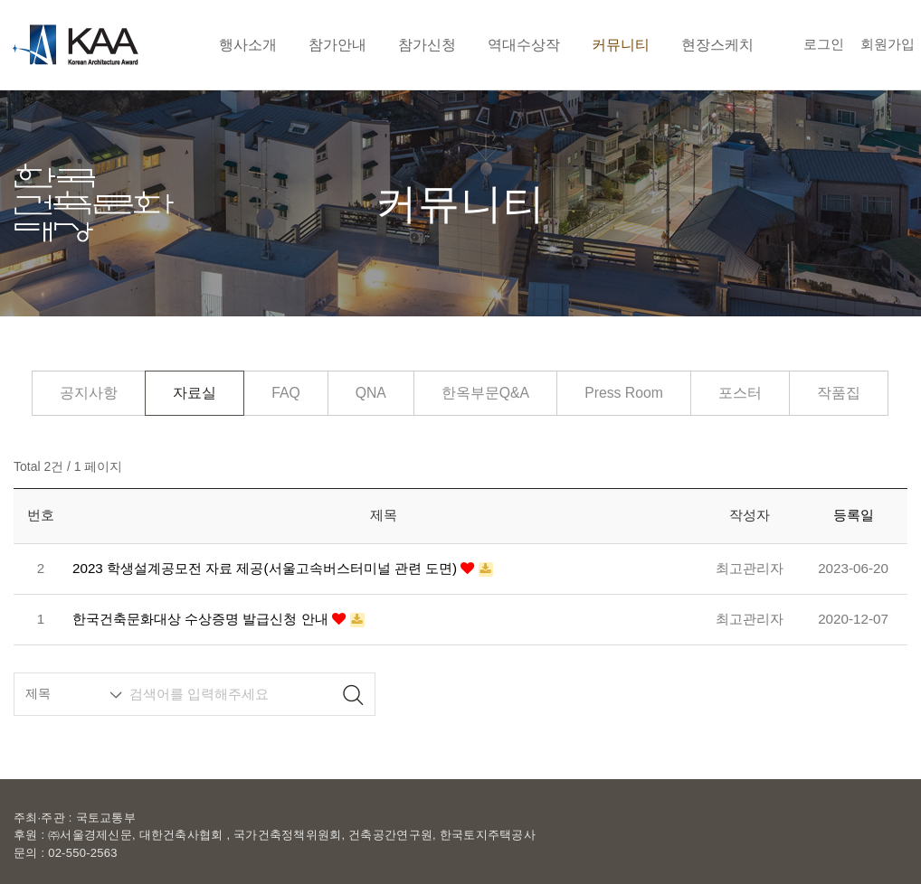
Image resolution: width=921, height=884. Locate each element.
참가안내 (337, 44)
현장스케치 (717, 44)
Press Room (623, 392)
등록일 (853, 514)
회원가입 (887, 44)
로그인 (823, 44)
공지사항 (89, 392)
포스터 (740, 392)
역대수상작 (524, 44)
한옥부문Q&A (485, 392)
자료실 (194, 392)
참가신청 (427, 44)
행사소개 (248, 44)
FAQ (285, 392)
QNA (371, 392)
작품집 (838, 392)
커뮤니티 (621, 44)
